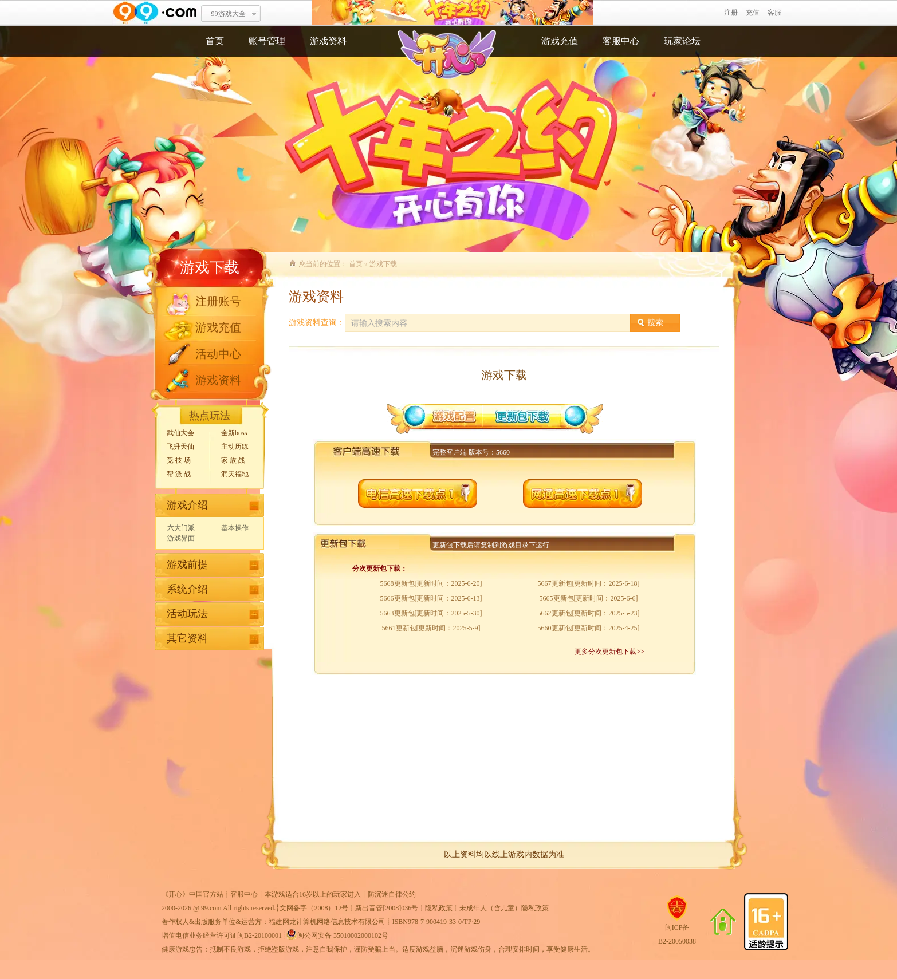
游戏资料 (328, 41)
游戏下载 (209, 267)
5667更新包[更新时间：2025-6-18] (589, 583)
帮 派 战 (179, 474)
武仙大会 (180, 433)
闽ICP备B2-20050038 (677, 929)
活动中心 (218, 354)
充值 (753, 13)
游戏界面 (181, 538)
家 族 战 (233, 460)
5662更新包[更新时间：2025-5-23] (589, 613)
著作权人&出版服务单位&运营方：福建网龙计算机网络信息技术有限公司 (273, 922)
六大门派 (181, 528)
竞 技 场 (179, 460)
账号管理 (267, 41)
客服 (774, 13)
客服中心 (621, 41)
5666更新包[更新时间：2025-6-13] (431, 598)
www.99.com (155, 13)
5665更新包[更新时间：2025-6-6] (589, 598)
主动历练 (235, 447)
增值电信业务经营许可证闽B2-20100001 (222, 935)
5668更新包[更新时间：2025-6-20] (431, 583)
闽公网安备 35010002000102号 (337, 934)
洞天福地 (235, 474)
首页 (215, 41)
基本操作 (235, 528)
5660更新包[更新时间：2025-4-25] (589, 628)
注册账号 (218, 301)
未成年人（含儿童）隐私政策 (504, 908)
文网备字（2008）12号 (314, 908)
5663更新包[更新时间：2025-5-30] (431, 613)
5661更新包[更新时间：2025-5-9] (431, 628)
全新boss (234, 433)
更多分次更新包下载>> (609, 652)
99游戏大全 (228, 14)
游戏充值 (559, 41)
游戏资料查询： (317, 322)
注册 (731, 13)
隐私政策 (439, 908)
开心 (452, 13)
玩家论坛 (682, 41)
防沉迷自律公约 (392, 894)
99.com (211, 908)
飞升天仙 (180, 447)
